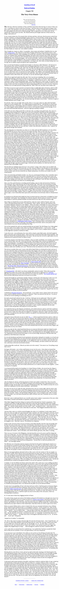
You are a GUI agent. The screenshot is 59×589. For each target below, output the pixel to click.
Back (16, 584)
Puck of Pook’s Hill (36, 261)
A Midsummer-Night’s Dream (24, 221)
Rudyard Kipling (29, 8)
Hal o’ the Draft (25, 263)
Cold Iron (50, 272)
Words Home (21, 584)
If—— (30, 317)
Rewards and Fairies (22, 265)
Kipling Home (29, 584)
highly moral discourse (15, 488)
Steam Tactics (11, 52)
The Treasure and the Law (50, 273)
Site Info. (36, 584)
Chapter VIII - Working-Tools (37, 580)
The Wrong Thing (12, 265)
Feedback (42, 584)
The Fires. (33, 24)
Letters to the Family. (38, 499)
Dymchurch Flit (10, 271)
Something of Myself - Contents (22, 580)
